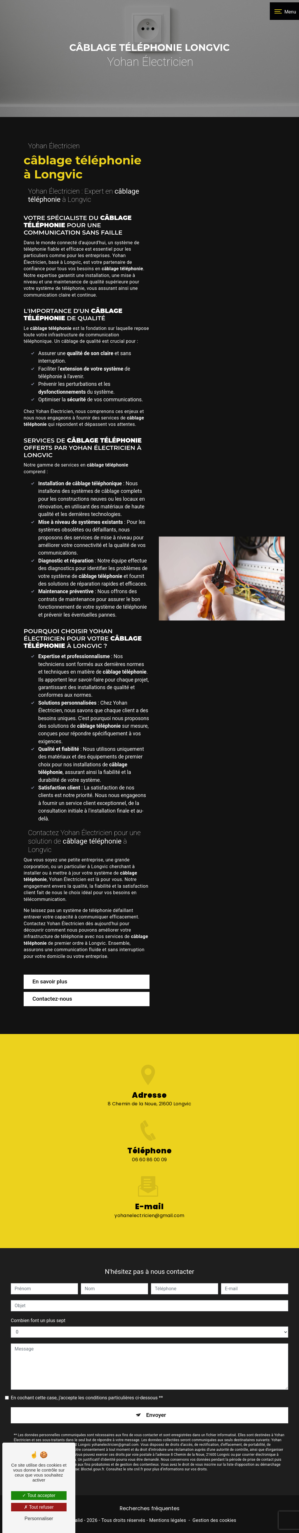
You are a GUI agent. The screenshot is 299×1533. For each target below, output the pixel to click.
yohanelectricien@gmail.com (149, 1192)
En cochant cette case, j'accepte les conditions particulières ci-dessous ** (87, 1375)
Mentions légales (167, 1520)
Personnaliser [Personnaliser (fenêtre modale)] (39, 1518)
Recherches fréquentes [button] (150, 1508)
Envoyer (156, 1392)
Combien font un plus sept (38, 1297)
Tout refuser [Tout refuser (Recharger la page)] (39, 1507)
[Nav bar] (284, 11)
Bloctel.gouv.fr (92, 1446)
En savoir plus (49, 981)
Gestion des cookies (214, 1520)
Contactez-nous (52, 998)
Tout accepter (38, 1495)
